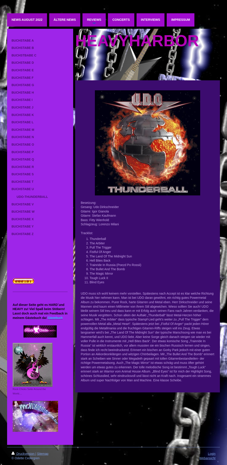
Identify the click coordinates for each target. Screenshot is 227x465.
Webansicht (207, 458)
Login (211, 453)
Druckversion (23, 453)
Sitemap (42, 453)
